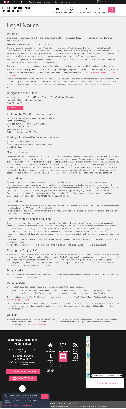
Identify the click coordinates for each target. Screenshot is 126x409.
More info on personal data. (18, 300)
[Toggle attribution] (121, 375)
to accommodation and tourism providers (56, 407)
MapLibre (116, 376)
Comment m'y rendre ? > (108, 383)
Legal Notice (52, 404)
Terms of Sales (72, 404)
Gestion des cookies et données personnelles (18, 405)
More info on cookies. (38, 325)
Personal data (62, 404)
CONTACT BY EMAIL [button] (15, 108)
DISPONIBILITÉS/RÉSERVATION (23, 372)
